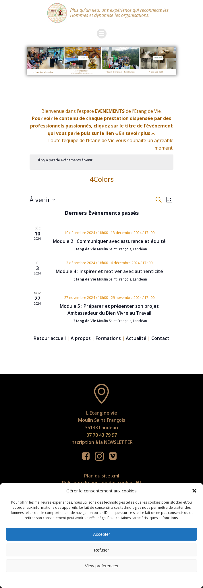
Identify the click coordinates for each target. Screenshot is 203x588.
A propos (81, 338)
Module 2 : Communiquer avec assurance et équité (109, 241)
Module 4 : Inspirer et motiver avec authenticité (109, 271)
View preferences (101, 565)
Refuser (101, 550)
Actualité (136, 338)
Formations (108, 338)
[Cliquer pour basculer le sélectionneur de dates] (42, 199)
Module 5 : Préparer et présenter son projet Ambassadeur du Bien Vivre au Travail (109, 309)
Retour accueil (50, 338)
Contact (160, 338)
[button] (194, 491)
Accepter (101, 534)
